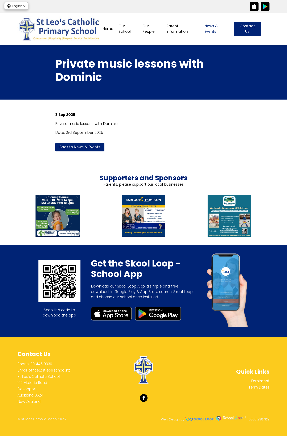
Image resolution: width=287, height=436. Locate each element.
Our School (124, 29)
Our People (148, 29)
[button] (16, 6)
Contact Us (247, 29)
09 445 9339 (41, 363)
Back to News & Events (79, 147)
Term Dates (259, 387)
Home (108, 28)
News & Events (211, 29)
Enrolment (260, 380)
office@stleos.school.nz (49, 370)
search (267, 29)
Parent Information (177, 29)
